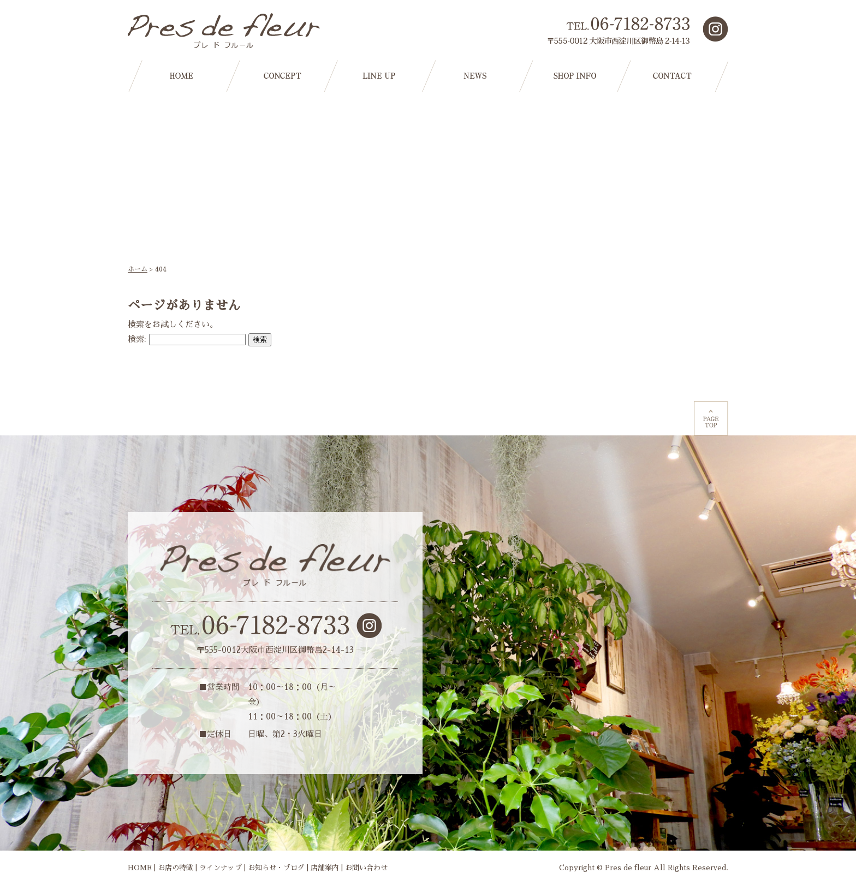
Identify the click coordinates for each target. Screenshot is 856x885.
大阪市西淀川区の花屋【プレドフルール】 (226, 30)
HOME (140, 867)
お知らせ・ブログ (276, 867)
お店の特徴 (175, 867)
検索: (137, 339)
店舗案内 (325, 867)
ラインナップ (220, 867)
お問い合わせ (366, 867)
